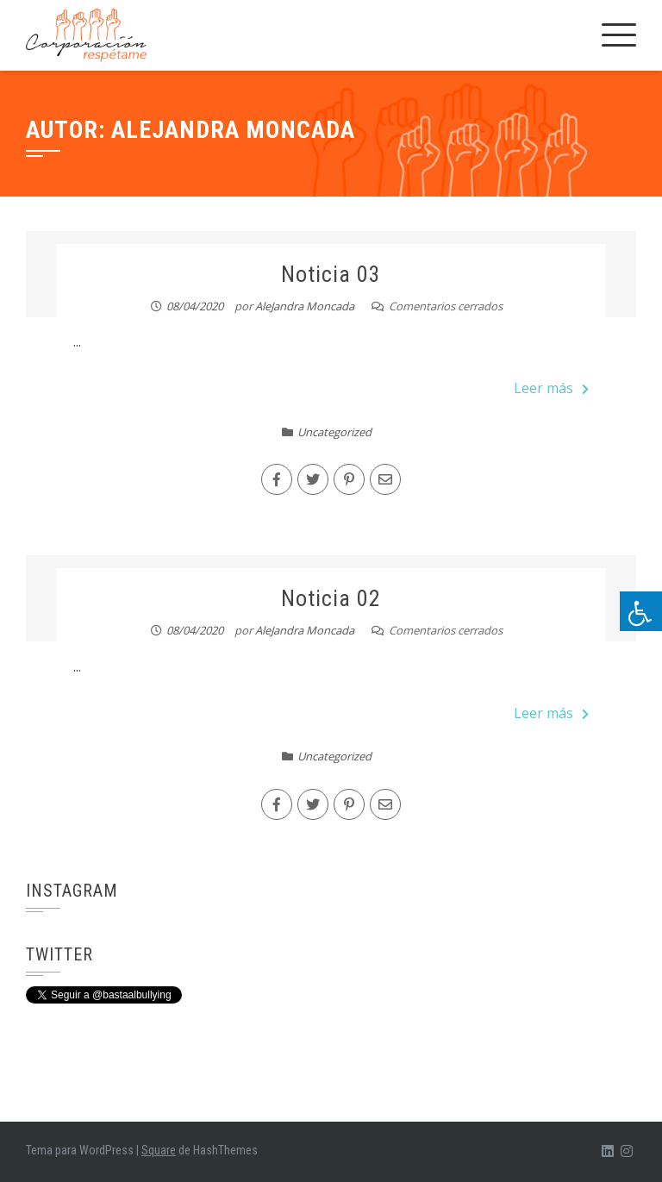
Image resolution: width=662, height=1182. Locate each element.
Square (158, 1150)
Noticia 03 (331, 274)
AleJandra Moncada (304, 306)
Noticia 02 (331, 598)
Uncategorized (334, 432)
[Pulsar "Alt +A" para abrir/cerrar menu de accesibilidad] (641, 611)
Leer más (551, 387)
